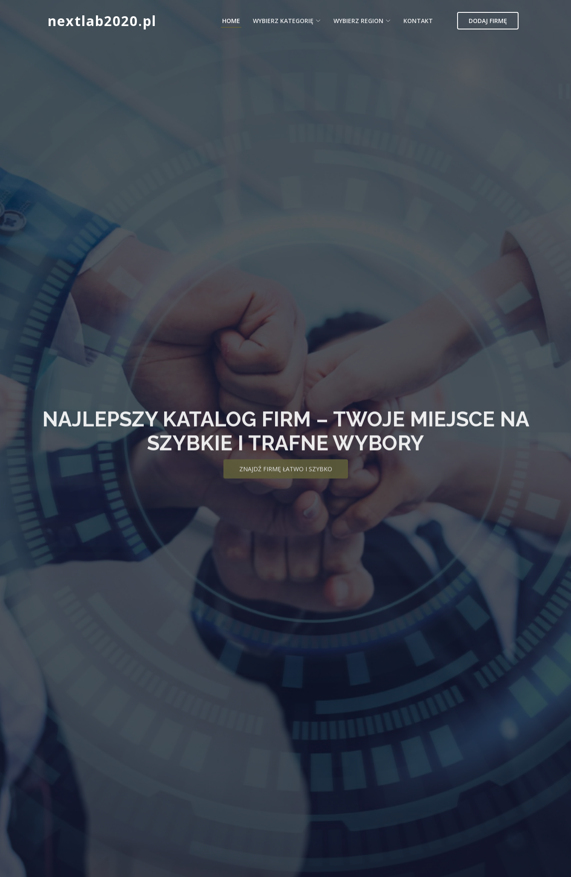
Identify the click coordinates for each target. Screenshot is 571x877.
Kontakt (418, 21)
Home (231, 21)
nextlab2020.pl (102, 21)
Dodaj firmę (488, 21)
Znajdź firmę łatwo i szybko (285, 477)
